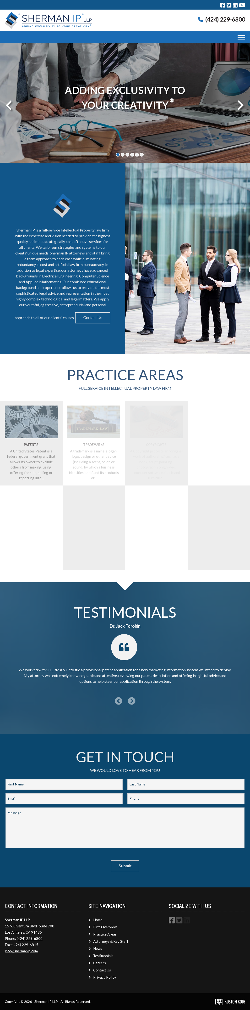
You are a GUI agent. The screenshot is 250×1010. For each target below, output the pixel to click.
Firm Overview (102, 927)
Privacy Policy (102, 977)
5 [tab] (137, 155)
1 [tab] (118, 155)
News (95, 948)
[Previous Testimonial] (118, 701)
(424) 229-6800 (225, 19)
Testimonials (100, 956)
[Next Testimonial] (132, 701)
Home (95, 920)
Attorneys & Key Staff (108, 941)
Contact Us (92, 318)
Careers (97, 963)
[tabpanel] (125, 103)
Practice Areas (102, 934)
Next (239, 104)
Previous (7, 104)
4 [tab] (132, 155)
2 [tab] (123, 155)
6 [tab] (142, 155)
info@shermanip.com (21, 951)
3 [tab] (127, 155)
